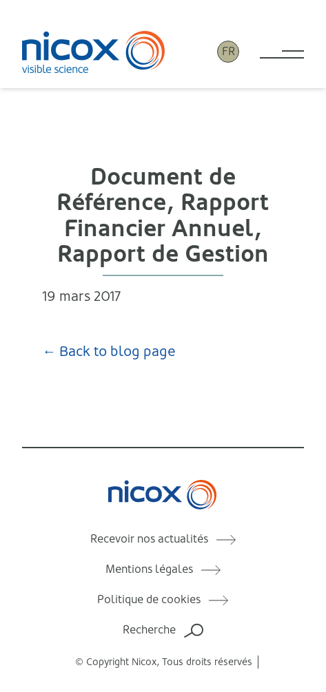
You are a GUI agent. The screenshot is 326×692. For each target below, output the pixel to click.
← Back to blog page (109, 351)
